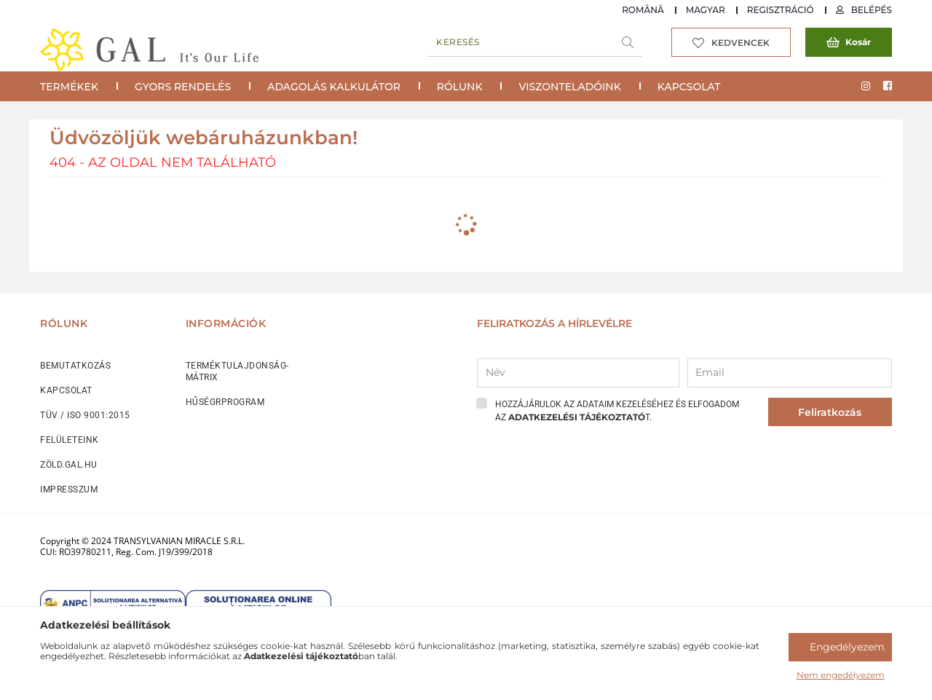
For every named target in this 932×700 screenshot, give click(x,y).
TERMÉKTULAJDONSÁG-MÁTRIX (237, 371)
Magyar (705, 9)
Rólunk (460, 86)
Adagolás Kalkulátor (333, 86)
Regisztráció (780, 9)
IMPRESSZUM (69, 489)
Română (643, 9)
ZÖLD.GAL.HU (69, 465)
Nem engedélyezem (841, 674)
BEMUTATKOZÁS (75, 366)
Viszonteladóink (569, 86)
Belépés (871, 9)
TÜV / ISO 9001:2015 (85, 415)
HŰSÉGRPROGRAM (225, 402)
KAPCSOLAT (66, 390)
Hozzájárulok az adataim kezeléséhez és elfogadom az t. (617, 410)
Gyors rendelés (183, 86)
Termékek (69, 86)
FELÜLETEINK (69, 440)
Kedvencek (740, 42)
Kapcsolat (689, 86)
